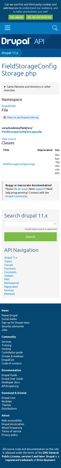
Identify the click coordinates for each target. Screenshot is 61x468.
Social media (9, 318)
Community (9, 336)
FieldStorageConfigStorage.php (22, 131)
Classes (8, 264)
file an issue (20, 188)
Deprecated (11, 286)
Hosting (6, 348)
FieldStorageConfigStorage (19, 164)
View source (9, 138)
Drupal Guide (9, 375)
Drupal (50, 456)
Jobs (4, 329)
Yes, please (16, 17)
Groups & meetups (12, 356)
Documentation (11, 370)
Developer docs (11, 382)
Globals (8, 275)
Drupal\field (9, 105)
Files (6, 279)
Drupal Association (13, 424)
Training (6, 345)
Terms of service (11, 431)
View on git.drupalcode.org (23, 117)
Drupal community (16, 196)
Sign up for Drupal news (16, 322)
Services (9, 290)
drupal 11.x (10, 53)
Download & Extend (14, 392)
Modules (7, 401)
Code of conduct (11, 363)
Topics (8, 261)
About (6, 415)
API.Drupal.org (10, 386)
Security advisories (13, 326)
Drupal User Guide (12, 378)
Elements (9, 293)
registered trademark (19, 460)
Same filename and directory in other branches (27, 88)
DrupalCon (8, 359)
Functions (10, 268)
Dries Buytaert (46, 460)
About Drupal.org (12, 427)
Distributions (9, 408)
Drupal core (8, 397)
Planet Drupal (9, 315)
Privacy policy (10, 434)
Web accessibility (12, 420)
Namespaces (11, 282)
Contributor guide (12, 352)
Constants (10, 272)
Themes (6, 405)
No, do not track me (39, 17)
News (5, 310)
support (40, 188)
